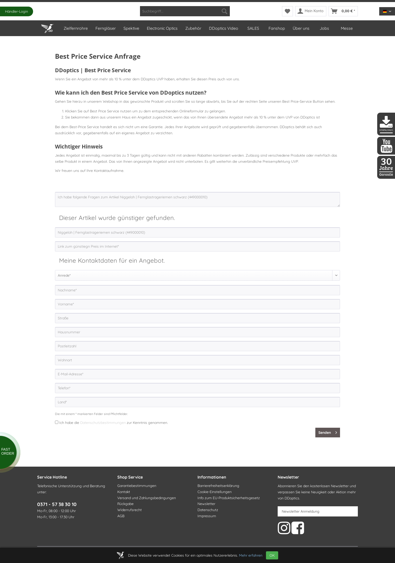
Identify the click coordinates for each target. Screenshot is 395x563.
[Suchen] (224, 11)
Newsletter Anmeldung (300, 511)
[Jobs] (324, 28)
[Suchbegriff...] (185, 11)
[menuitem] (185, 11)
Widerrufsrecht (129, 510)
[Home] (48, 27)
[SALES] (253, 28)
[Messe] (346, 28)
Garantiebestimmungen (136, 485)
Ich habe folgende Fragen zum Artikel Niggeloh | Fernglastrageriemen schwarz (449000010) (197, 199)
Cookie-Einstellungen (215, 492)
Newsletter (206, 503)
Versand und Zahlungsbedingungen (146, 498)
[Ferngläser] (105, 28)
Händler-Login (16, 11)
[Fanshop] (276, 28)
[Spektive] (131, 28)
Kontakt (123, 492)
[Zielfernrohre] (75, 28)
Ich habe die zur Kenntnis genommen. (113, 422)
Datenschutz (208, 510)
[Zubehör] (193, 28)
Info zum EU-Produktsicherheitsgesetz (229, 498)
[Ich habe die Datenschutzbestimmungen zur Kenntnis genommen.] (56, 422)
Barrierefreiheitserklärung (218, 485)
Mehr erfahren (250, 555)
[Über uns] (301, 28)
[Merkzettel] (287, 11)
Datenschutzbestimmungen (103, 422)
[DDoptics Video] (223, 28)
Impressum (207, 516)
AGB (120, 516)
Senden (327, 431)
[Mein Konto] (310, 11)
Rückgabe (125, 503)
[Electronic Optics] (162, 28)
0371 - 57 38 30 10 (57, 504)
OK (272, 555)
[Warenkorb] (343, 11)
